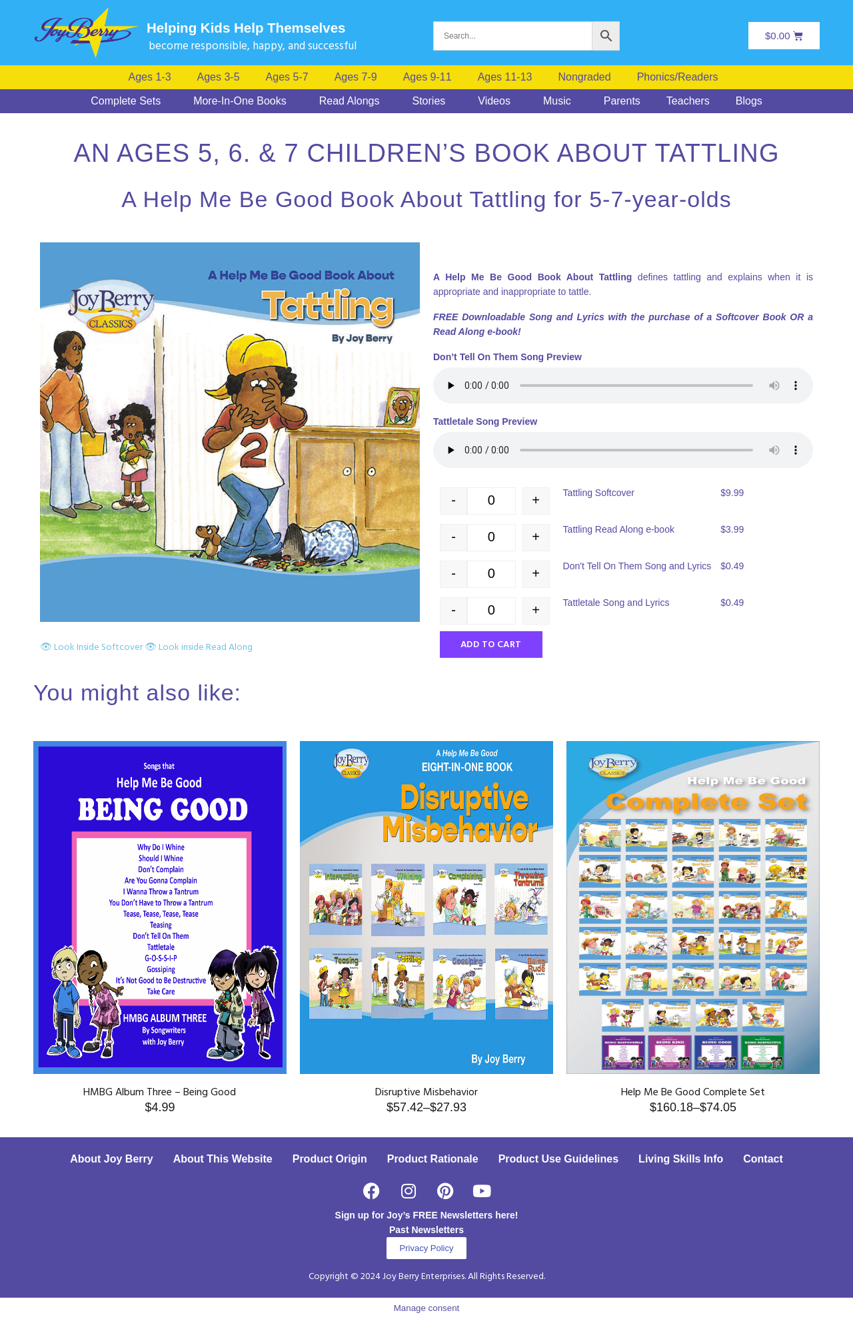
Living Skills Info (680, 1159)
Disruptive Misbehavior (426, 1092)
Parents (622, 101)
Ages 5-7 (287, 77)
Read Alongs (349, 101)
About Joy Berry (111, 1159)
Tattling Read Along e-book (618, 529)
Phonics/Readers (677, 77)
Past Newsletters (426, 1229)
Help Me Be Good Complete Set (693, 1092)
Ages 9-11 (427, 77)
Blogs (749, 101)
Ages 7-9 (356, 77)
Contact (763, 1159)
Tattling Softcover (598, 492)
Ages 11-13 (505, 77)
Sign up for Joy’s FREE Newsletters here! (426, 1215)
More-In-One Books (240, 101)
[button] (681, 77)
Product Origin (330, 1159)
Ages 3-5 (218, 77)
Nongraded (584, 77)
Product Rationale (432, 1159)
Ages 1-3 (150, 77)
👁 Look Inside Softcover (91, 647)
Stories (428, 101)
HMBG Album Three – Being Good (159, 1092)
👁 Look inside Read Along (199, 647)
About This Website (223, 1159)
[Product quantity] (491, 501)
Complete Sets (126, 101)
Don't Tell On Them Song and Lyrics (637, 566)
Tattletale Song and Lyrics (616, 602)
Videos (494, 101)
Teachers (688, 101)
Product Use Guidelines (558, 1159)
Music (557, 101)
